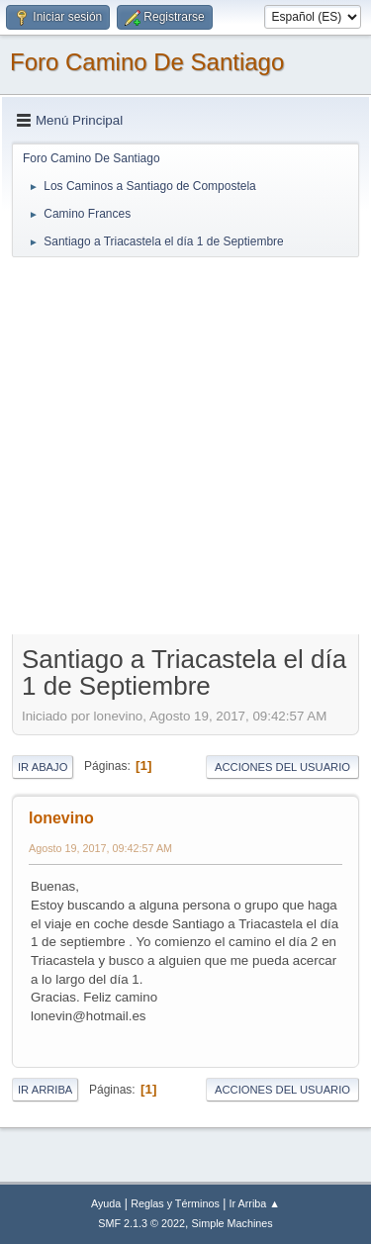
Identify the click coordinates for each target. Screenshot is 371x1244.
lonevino (61, 818)
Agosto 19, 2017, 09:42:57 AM (100, 848)
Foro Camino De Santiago (147, 61)
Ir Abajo (42, 767)
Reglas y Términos (175, 1203)
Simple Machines (232, 1223)
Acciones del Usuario (282, 767)
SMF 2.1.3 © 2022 (141, 1223)
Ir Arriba (45, 1090)
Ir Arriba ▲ (255, 1203)
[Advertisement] (185, 444)
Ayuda (106, 1203)
